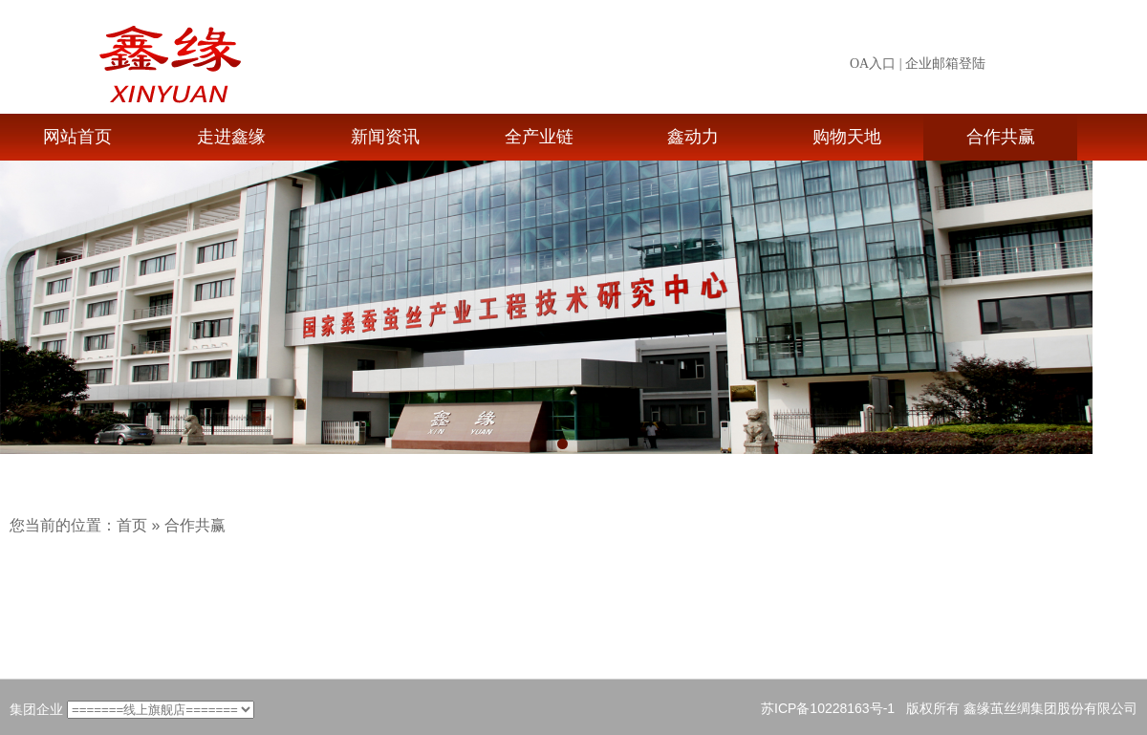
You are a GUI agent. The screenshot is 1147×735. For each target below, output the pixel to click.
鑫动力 (693, 136)
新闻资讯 (385, 136)
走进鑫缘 (231, 136)
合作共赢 (1000, 136)
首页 (132, 525)
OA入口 (873, 63)
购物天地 (846, 136)
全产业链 (539, 136)
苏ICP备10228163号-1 (828, 708)
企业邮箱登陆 (945, 63)
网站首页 (77, 136)
